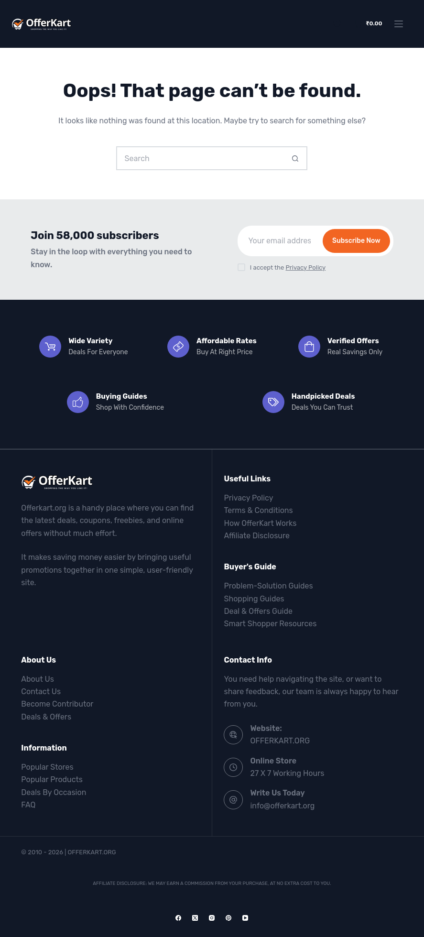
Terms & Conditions (258, 510)
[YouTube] (245, 918)
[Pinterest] (228, 918)
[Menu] (398, 24)
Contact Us (41, 691)
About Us (37, 679)
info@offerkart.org (282, 805)
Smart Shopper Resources (270, 623)
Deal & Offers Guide (258, 611)
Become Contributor (57, 703)
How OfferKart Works (260, 523)
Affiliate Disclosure (256, 535)
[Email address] (279, 241)
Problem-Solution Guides (268, 585)
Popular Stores (47, 767)
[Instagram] (212, 918)
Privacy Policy (305, 267)
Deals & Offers (46, 716)
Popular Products (52, 779)
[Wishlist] (337, 24)
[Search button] (295, 158)
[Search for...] (199, 158)
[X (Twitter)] (195, 918)
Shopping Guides (254, 598)
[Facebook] (178, 918)
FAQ (28, 804)
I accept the (288, 267)
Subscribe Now (356, 241)
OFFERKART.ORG (280, 740)
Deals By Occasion (53, 792)
